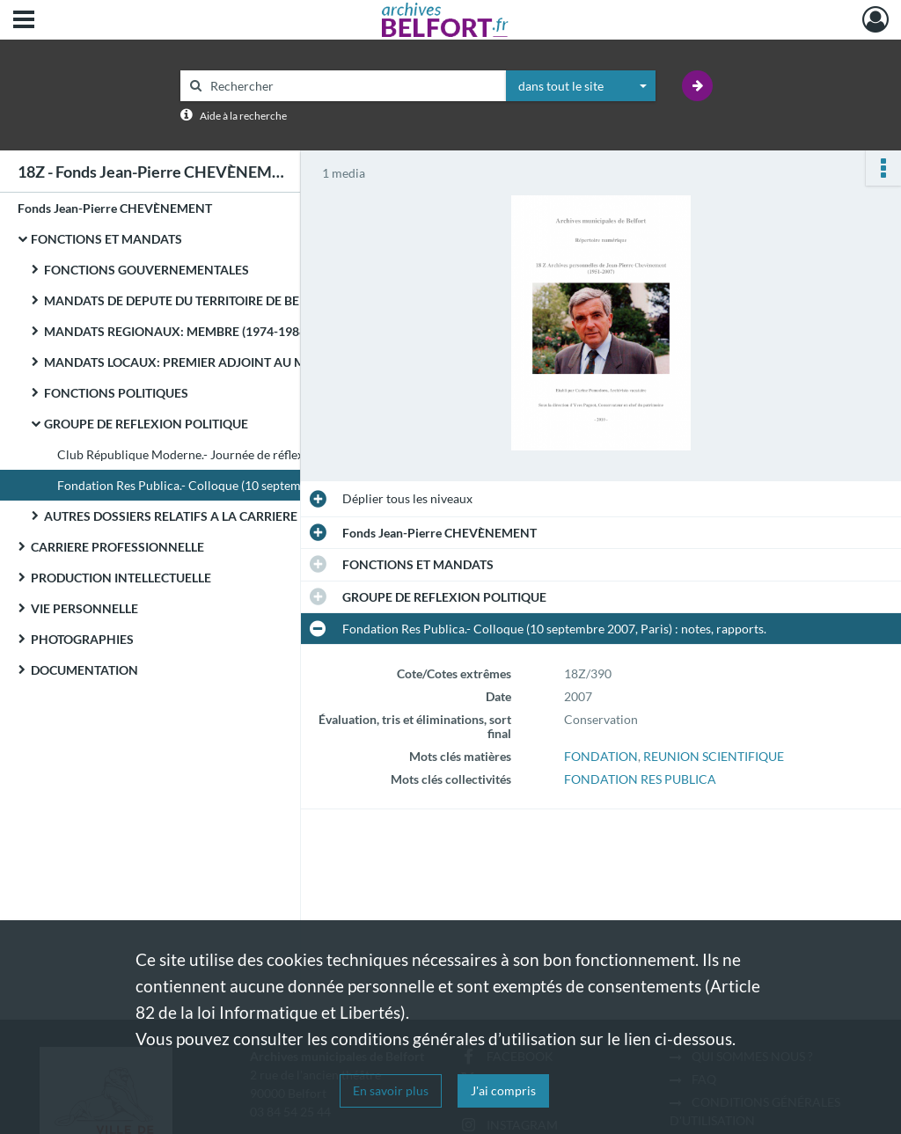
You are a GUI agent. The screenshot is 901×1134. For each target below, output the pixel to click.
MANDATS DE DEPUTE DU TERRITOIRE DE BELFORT (190, 300)
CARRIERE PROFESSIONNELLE (117, 546)
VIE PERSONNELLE (84, 608)
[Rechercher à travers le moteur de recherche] (352, 86)
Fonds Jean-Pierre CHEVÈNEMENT (115, 208)
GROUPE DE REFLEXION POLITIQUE (146, 423)
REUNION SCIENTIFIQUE (713, 756)
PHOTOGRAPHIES (82, 639)
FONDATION (601, 756)
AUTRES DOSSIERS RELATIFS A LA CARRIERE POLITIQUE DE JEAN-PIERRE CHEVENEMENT (220, 515)
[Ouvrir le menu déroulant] (23, 21)
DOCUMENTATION (84, 669)
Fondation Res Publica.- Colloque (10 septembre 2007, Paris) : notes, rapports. (233, 485)
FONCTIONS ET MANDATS (106, 238)
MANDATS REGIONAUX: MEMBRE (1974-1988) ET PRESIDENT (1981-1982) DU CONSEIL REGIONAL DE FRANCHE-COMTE (220, 331)
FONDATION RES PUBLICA (640, 779)
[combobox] (581, 86)
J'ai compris (503, 1090)
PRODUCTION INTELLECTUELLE (121, 577)
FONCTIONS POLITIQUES (116, 392)
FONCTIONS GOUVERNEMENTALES (146, 269)
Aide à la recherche (243, 115)
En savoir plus (391, 1090)
